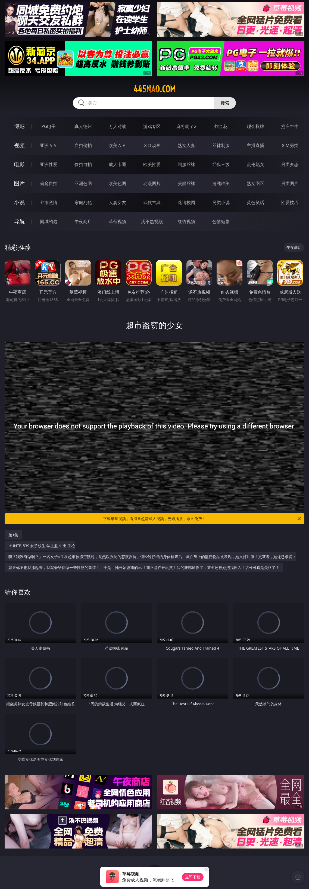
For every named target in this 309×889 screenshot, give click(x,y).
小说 (19, 202)
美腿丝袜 (186, 183)
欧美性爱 (152, 164)
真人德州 (83, 126)
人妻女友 (117, 202)
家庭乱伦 (83, 202)
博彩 (19, 126)
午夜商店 (83, 221)
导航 (19, 221)
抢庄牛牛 (289, 126)
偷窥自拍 (48, 183)
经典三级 (221, 164)
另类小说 (221, 202)
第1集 (13, 534)
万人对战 (117, 126)
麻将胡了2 (186, 126)
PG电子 (48, 126)
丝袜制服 (221, 145)
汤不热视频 (152, 221)
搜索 (225, 103)
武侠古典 (152, 202)
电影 (19, 164)
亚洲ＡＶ (48, 145)
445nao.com (154, 89)
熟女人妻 (186, 145)
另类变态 (289, 164)
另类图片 (289, 183)
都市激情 (48, 202)
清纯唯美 (221, 183)
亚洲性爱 (48, 164)
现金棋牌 (255, 126)
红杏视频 (186, 221)
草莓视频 (117, 221)
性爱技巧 (289, 202)
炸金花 (220, 126)
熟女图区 (255, 183)
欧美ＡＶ (117, 145)
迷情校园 (186, 202)
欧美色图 (117, 183)
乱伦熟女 (255, 164)
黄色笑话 (255, 202)
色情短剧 (221, 221)
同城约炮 (48, 221)
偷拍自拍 (83, 164)
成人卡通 (117, 164)
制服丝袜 (186, 164)
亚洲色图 (83, 183)
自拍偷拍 (83, 145)
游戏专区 (152, 126)
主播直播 (255, 145)
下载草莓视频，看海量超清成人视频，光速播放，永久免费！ (202, 518)
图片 (19, 183)
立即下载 (192, 876)
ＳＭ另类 (289, 145)
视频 (19, 145)
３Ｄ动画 (152, 145)
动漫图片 (152, 183)
